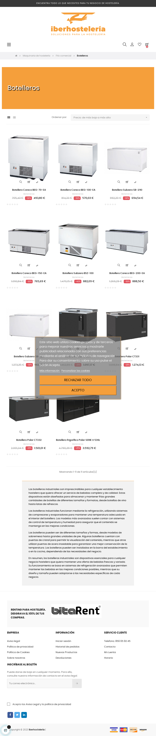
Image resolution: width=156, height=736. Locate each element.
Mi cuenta (110, 652)
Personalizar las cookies (75, 371)
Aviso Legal (32, 704)
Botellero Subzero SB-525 (29, 356)
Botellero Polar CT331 (127, 356)
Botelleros (29, 194)
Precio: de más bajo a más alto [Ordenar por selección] (112, 117)
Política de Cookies (18, 652)
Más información (50, 371)
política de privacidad (58, 704)
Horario (108, 658)
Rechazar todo (78, 380)
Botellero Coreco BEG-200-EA (127, 273)
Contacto (110, 647)
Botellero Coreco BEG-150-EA (29, 273)
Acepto (77, 390)
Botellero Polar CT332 (29, 440)
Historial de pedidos (67, 647)
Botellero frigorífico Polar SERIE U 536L (78, 440)
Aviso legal (13, 641)
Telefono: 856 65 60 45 (117, 641)
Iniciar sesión (63, 641)
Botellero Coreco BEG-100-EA (77, 190)
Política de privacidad (20, 647)
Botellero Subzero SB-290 (127, 190)
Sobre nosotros (16, 658)
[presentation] (37, 695)
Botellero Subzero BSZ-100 (78, 273)
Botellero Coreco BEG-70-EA (29, 190)
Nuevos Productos (66, 652)
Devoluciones (63, 658)
